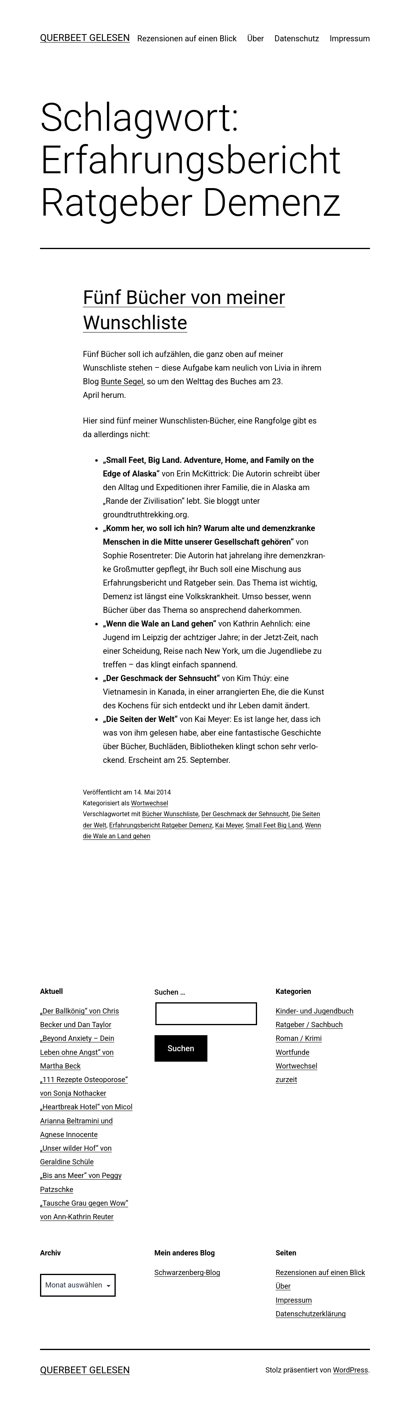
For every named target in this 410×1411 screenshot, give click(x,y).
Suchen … (170, 992)
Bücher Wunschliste (170, 814)
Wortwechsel (149, 803)
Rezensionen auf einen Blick (187, 38)
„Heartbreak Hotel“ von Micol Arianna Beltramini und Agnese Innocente (86, 1120)
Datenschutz (297, 38)
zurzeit (286, 1079)
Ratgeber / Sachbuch (309, 1024)
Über (255, 38)
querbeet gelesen (85, 37)
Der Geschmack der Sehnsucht (245, 814)
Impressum (350, 38)
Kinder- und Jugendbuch (315, 1011)
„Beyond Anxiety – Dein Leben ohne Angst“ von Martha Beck (77, 1052)
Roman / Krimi (299, 1038)
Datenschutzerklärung (311, 1314)
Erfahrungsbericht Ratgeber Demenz (161, 825)
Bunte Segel (122, 381)
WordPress (350, 1370)
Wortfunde (293, 1052)
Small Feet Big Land (274, 825)
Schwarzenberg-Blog (187, 1272)
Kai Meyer (229, 825)
